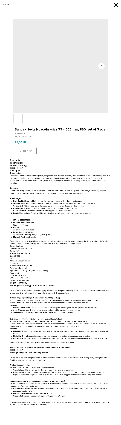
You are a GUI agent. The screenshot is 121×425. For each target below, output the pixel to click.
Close (7, 4)
